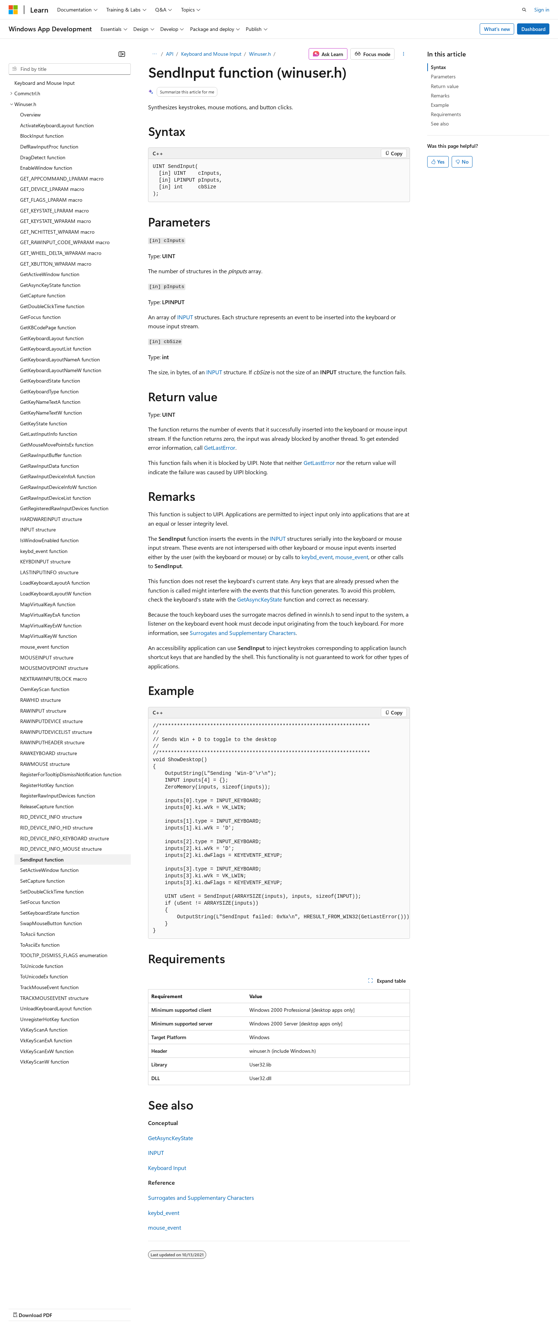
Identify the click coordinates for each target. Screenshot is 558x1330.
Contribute (128, 1308)
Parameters (443, 76)
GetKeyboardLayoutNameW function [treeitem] (60, 370)
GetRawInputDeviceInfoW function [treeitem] (58, 487)
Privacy (157, 1308)
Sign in (541, 9)
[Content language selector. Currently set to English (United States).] (41, 1291)
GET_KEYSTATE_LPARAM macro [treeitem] (54, 210)
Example (440, 104)
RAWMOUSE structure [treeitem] (45, 763)
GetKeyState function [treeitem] (43, 423)
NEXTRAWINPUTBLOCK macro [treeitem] (53, 678)
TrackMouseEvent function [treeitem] (49, 987)
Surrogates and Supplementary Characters (243, 632)
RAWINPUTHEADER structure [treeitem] (52, 742)
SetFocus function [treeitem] (40, 902)
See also (440, 123)
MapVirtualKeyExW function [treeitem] (51, 625)
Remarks (440, 95)
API (170, 53)
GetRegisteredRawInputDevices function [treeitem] (64, 508)
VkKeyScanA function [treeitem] (44, 1029)
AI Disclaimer (23, 1308)
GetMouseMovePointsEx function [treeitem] (56, 444)
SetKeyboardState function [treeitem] (49, 912)
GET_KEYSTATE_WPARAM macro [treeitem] (55, 221)
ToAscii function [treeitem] (37, 934)
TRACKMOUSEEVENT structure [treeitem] (54, 998)
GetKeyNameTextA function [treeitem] (50, 401)
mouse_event (351, 557)
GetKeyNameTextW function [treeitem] (51, 412)
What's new (497, 29)
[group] (279, 828)
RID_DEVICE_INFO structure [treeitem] (51, 816)
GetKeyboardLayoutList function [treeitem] (55, 348)
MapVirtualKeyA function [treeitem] (47, 604)
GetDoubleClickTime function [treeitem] (52, 306)
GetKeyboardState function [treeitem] (50, 380)
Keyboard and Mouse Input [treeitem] (44, 82)
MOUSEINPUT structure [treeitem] (46, 657)
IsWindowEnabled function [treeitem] (49, 540)
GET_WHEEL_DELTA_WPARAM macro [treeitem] (60, 253)
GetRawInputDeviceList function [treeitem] (55, 497)
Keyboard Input (167, 1167)
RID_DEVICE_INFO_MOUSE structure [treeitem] (61, 848)
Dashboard (533, 29)
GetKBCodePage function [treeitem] (48, 327)
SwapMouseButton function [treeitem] (51, 923)
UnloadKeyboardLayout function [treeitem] (56, 1008)
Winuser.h (260, 53)
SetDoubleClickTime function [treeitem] (52, 891)
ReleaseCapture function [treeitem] (47, 806)
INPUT (185, 317)
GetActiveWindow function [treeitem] (49, 274)
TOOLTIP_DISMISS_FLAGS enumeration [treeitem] (63, 955)
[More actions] (403, 54)
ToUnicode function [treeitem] (41, 966)
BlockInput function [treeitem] (42, 135)
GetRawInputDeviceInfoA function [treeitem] (57, 476)
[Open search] (524, 9)
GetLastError (219, 447)
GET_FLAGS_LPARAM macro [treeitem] (51, 199)
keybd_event (317, 557)
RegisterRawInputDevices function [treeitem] (57, 795)
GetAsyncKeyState (259, 599)
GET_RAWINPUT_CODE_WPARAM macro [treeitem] (65, 242)
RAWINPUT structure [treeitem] (43, 710)
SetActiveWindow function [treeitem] (49, 870)
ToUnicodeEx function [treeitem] (44, 976)
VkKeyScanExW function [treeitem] (47, 1051)
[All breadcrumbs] (154, 54)
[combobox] (70, 69)
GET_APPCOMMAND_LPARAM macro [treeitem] (61, 178)
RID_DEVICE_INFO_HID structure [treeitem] (56, 827)
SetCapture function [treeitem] (42, 880)
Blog (98, 1308)
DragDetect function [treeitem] (42, 157)
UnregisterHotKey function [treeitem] (49, 1019)
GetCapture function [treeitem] (42, 295)
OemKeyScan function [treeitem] (44, 689)
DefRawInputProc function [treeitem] (49, 146)
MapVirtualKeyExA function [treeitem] (50, 614)
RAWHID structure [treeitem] (40, 699)
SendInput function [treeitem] (42, 859)
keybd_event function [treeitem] (44, 551)
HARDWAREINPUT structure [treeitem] (51, 519)
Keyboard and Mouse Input (211, 53)
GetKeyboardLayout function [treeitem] (52, 338)
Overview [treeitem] (30, 114)
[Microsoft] (13, 9)
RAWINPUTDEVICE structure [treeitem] (51, 721)
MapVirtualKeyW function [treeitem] (48, 635)
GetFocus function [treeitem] (40, 317)
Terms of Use (262, 1308)
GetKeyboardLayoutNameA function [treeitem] (60, 359)
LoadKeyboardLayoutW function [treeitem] (55, 593)
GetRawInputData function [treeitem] (49, 465)
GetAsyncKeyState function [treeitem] (50, 285)
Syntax (438, 67)
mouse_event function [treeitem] (44, 646)
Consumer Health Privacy (206, 1308)
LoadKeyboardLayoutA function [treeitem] (55, 582)
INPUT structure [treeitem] (38, 529)
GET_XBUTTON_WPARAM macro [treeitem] (55, 263)
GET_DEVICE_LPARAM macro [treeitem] (52, 189)
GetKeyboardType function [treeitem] (49, 391)
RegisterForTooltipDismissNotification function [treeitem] (70, 774)
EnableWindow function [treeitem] (46, 167)
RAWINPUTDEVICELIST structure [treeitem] (56, 731)
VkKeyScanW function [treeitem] (44, 1061)
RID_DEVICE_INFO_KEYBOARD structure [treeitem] (64, 838)
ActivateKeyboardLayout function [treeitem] (57, 125)
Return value (444, 86)
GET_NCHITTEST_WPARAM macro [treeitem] (57, 231)
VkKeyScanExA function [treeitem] (46, 1040)
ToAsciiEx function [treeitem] (40, 944)
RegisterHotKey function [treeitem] (47, 785)
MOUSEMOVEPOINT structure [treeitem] (54, 667)
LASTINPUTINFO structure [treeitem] (49, 572)
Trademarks (297, 1308)
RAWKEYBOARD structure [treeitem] (48, 753)
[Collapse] (122, 53)
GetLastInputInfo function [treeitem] (48, 433)
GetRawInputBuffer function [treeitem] (51, 455)
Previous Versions (65, 1308)
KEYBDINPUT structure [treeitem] (45, 561)
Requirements (446, 114)
